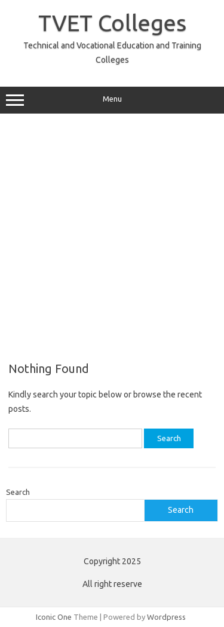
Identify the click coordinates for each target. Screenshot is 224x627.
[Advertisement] (112, 238)
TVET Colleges (112, 22)
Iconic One (54, 617)
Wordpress (166, 617)
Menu (112, 100)
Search (18, 492)
